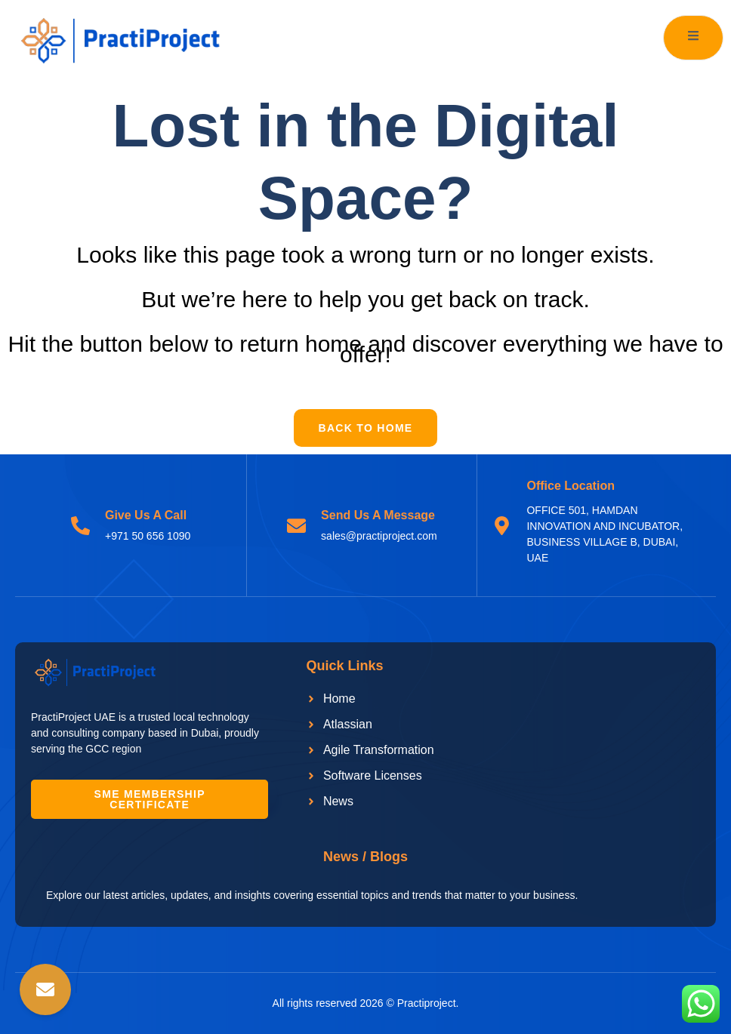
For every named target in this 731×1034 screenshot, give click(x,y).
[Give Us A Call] (80, 525)
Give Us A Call (146, 515)
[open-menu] (693, 37)
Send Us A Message (378, 515)
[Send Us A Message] (296, 525)
